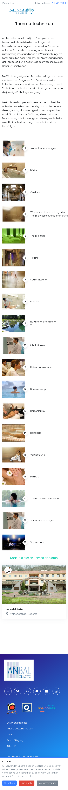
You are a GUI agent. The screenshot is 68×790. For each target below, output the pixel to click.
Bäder (33, 170)
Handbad (35, 433)
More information (47, 784)
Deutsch (6, 3)
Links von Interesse (17, 722)
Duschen (35, 301)
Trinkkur (34, 257)
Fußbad (34, 476)
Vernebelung (37, 454)
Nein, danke (27, 784)
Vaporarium (37, 542)
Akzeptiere (9, 784)
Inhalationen (37, 345)
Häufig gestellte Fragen (20, 728)
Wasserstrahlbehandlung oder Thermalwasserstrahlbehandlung (49, 214)
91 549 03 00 (59, 3)
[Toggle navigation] (55, 10)
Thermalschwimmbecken (44, 498)
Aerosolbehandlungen (43, 148)
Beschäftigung (15, 740)
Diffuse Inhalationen (41, 367)
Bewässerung (38, 389)
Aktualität (12, 746)
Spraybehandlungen (42, 520)
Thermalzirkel (37, 236)
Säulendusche (38, 279)
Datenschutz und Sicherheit (22, 756)
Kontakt (11, 734)
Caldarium (36, 192)
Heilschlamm (37, 411)
